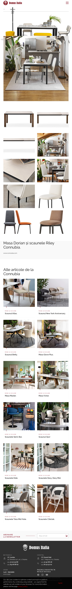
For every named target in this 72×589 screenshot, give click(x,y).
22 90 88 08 (46, 562)
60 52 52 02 (46, 564)
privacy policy (23, 586)
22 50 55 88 (12, 562)
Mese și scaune (11, 9)
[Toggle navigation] (67, 3)
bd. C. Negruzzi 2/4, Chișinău (50, 559)
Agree (60, 583)
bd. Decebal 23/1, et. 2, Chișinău (17, 559)
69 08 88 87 (12, 564)
